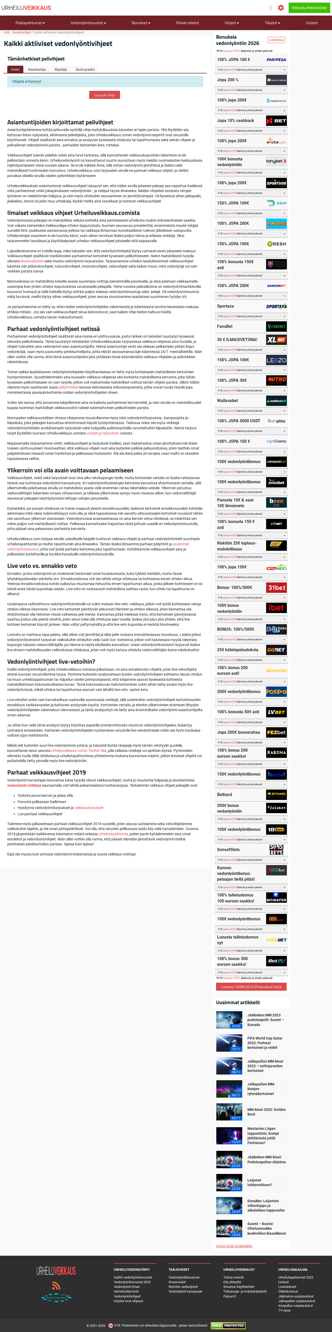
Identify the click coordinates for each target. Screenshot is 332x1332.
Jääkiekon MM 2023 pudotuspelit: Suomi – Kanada (265, 1020)
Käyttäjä (61, 69)
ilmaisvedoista (32, 261)
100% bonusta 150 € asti (236, 524)
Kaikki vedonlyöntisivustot (133, 1277)
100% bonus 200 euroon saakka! (232, 753)
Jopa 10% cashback (235, 120)
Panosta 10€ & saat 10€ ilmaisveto (235, 503)
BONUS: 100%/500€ (235, 629)
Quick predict (85, 69)
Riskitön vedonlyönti (183, 1287)
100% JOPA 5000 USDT (238, 420)
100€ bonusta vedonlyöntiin (230, 162)
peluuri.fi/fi (231, 51)
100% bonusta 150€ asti (235, 264)
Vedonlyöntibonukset (184, 1277)
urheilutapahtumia (113, 834)
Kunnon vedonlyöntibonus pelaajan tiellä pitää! (236, 873)
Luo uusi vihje (104, 95)
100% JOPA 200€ (233, 223)
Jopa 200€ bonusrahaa (238, 732)
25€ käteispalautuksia (237, 649)
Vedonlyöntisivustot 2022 (132, 1282)
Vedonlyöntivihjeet (127, 1296)
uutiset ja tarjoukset (103, 433)
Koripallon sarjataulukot (295, 1306)
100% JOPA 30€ (232, 380)
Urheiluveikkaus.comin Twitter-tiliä (78, 751)
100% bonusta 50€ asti (238, 711)
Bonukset (141, 23)
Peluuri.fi (229, 1296)
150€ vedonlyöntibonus (238, 774)
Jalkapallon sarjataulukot (296, 1301)
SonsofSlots (228, 849)
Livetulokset (287, 1287)
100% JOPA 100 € (233, 59)
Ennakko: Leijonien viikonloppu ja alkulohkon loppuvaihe (266, 1205)
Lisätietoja (276, 40)
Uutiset (312, 23)
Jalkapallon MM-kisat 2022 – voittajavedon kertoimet (265, 1066)
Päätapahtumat (30, 23)
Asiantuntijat (21, 32)
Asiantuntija (37, 69)
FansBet (224, 326)
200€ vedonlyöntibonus (238, 691)
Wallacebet (227, 400)
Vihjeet (232, 23)
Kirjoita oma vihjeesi (128, 1301)
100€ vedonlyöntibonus (238, 461)
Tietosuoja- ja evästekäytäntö (245, 1291)
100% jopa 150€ (232, 567)
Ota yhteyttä (232, 1282)
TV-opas (284, 1310)
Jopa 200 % (228, 79)
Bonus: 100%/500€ (234, 587)
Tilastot (272, 23)
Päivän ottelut (187, 23)
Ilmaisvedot (177, 1282)
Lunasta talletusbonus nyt (237, 940)
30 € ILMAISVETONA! (237, 339)
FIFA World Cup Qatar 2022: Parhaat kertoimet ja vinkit (264, 1043)
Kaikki (15, 69)
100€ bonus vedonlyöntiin (229, 608)
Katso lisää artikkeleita (234, 1246)
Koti (7, 32)
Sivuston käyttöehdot (238, 1287)
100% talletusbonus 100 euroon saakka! (235, 898)
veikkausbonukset (88, 808)
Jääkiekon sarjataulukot (296, 1296)
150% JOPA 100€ (233, 203)
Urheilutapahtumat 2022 (295, 1277)
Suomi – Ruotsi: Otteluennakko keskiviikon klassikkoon (266, 1228)
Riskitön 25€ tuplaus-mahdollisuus (237, 546)
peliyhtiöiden (68, 387)
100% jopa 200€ (232, 100)
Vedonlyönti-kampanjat (185, 1291)
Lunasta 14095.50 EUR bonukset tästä (251, 986)
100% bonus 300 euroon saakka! (232, 961)
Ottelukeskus (288, 1291)
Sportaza (225, 306)
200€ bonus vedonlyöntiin (229, 808)
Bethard (224, 794)
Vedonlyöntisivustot (88, 23)
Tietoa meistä (233, 1277)
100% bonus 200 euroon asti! (232, 670)
